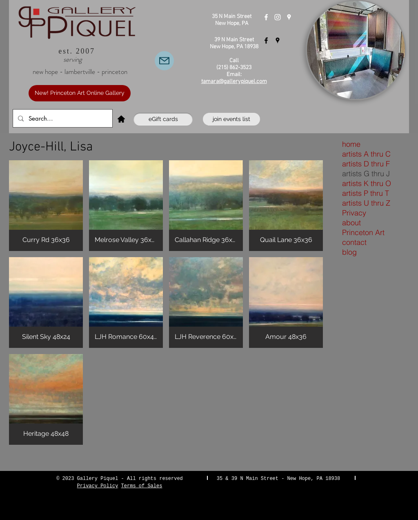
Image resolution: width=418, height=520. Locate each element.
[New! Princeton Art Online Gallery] (80, 93)
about (351, 222)
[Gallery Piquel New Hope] (266, 17)
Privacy (354, 212)
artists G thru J (366, 173)
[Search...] (62, 118)
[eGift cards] (163, 119)
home (351, 144)
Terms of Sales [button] (141, 486)
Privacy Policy (97, 486)
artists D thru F (366, 163)
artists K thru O (366, 183)
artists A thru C (366, 154)
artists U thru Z (366, 203)
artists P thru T (365, 193)
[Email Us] (164, 60)
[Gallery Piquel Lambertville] (266, 40)
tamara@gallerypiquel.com (234, 81)
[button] (46, 205)
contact (354, 242)
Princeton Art (363, 232)
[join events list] (231, 119)
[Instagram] (277, 17)
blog (349, 252)
